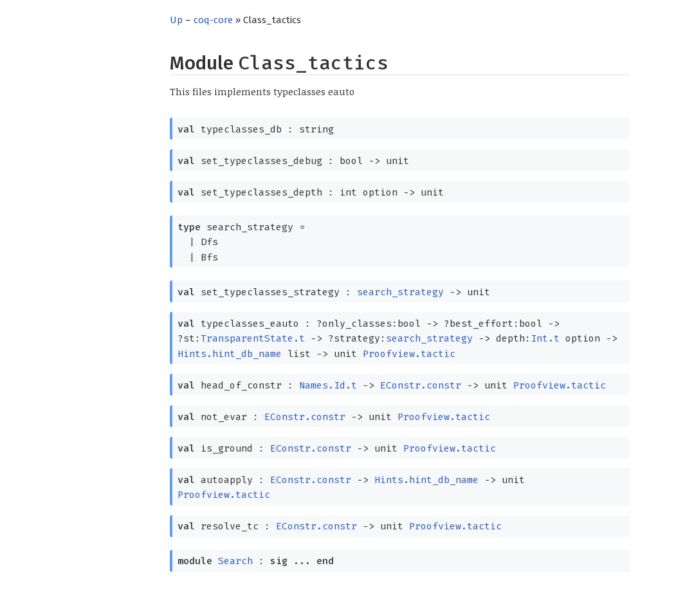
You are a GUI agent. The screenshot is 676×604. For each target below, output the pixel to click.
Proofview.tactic (409, 354)
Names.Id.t (328, 385)
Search (235, 561)
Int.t (545, 338)
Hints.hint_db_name (230, 354)
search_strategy (400, 292)
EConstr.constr (420, 385)
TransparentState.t (253, 338)
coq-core (213, 20)
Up (176, 20)
